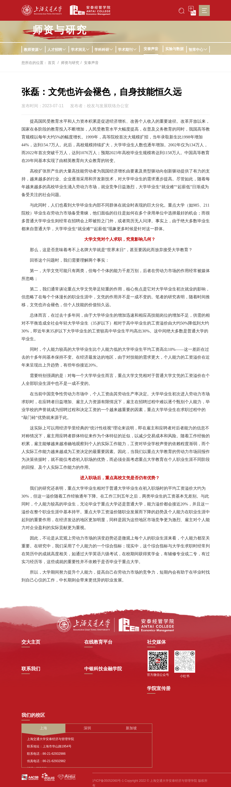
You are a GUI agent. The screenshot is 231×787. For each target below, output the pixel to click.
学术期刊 (127, 49)
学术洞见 (80, 49)
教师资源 (33, 49)
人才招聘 (56, 49)
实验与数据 (174, 49)
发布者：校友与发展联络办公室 (99, 106)
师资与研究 (70, 63)
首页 (51, 63)
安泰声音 (151, 49)
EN (193, 13)
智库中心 (198, 49)
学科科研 (103, 49)
